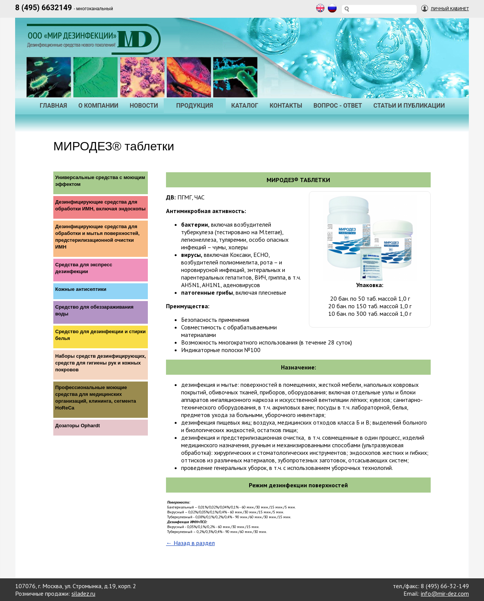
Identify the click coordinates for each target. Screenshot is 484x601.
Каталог (244, 105)
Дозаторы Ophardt (77, 425)
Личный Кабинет (450, 8)
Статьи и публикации (409, 105)
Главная (53, 105)
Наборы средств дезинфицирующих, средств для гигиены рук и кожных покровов (100, 362)
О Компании (98, 105)
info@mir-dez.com (445, 593)
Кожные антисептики (80, 289)
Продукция (194, 105)
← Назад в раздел (190, 543)
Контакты (286, 105)
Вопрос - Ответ (337, 105)
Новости (144, 105)
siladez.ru (83, 593)
